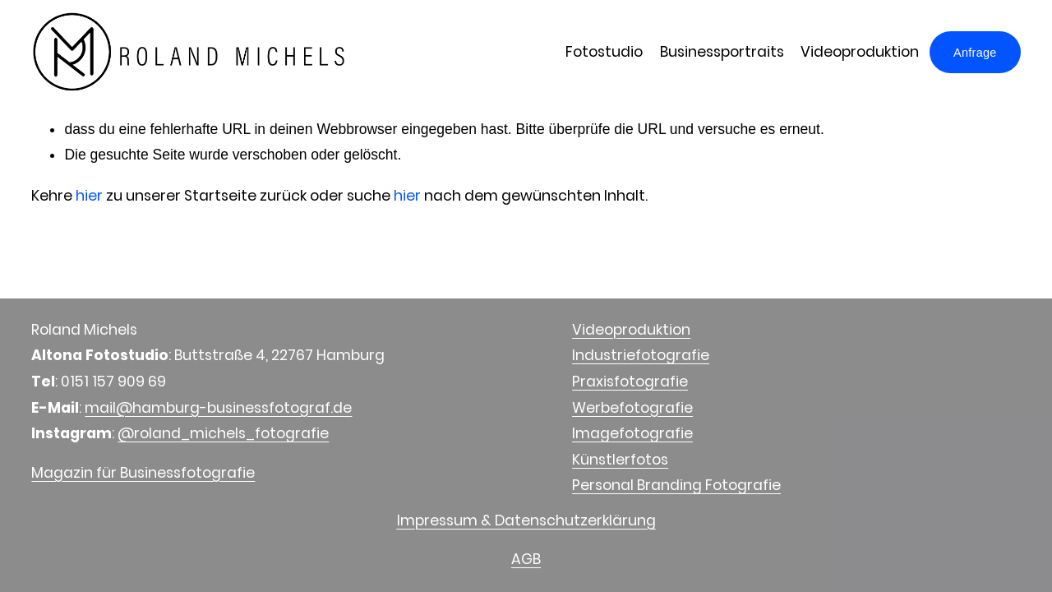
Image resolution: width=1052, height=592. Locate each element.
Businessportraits (722, 52)
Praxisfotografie (630, 381)
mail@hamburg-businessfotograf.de (218, 408)
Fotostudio (604, 52)
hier (89, 196)
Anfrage (975, 52)
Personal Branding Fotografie (676, 485)
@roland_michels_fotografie (223, 433)
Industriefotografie (640, 355)
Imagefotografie (632, 433)
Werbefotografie (632, 408)
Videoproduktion (860, 52)
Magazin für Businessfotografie (143, 473)
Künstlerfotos (620, 459)
